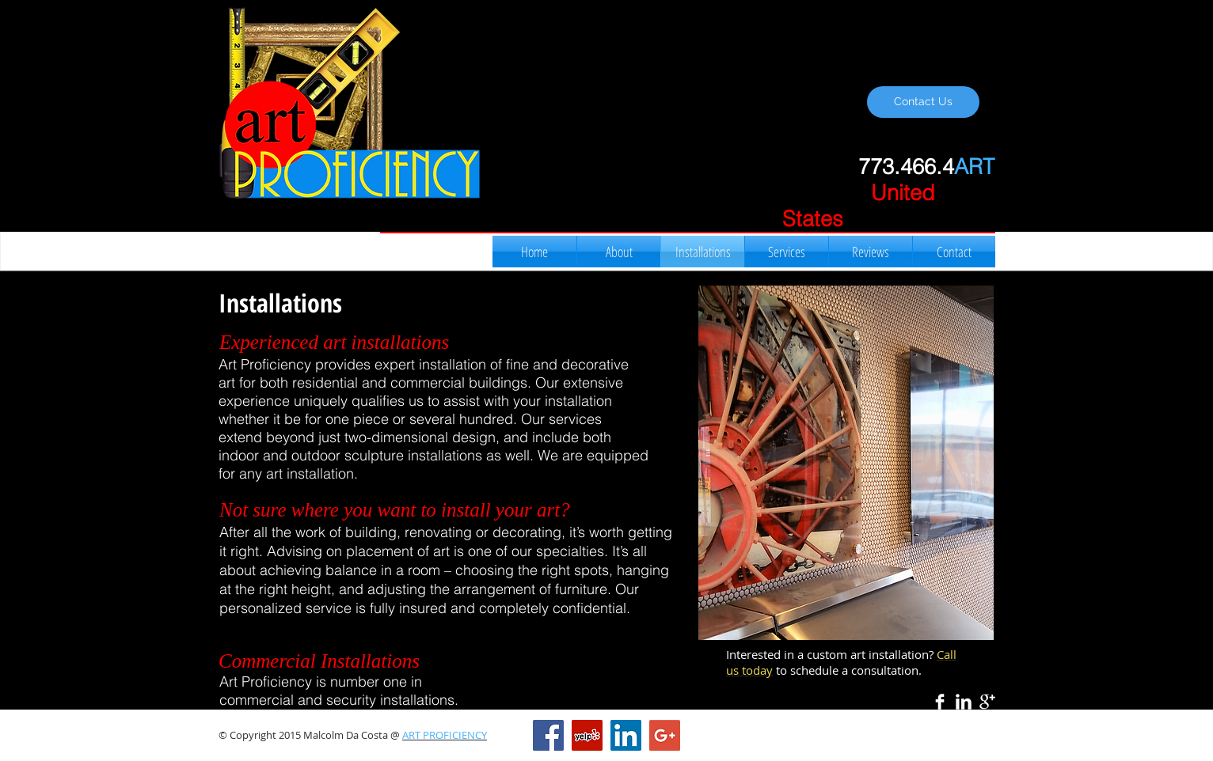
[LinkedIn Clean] (964, 702)
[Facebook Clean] (940, 702)
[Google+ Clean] (987, 702)
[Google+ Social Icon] (664, 735)
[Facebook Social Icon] (548, 735)
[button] (846, 463)
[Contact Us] (923, 102)
